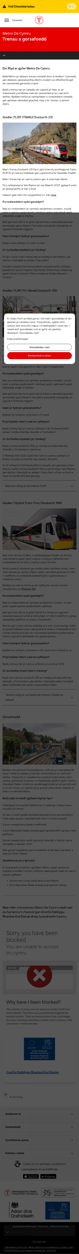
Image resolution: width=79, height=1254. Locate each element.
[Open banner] (71, 6)
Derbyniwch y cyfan (39, 355)
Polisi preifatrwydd (17, 338)
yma (53, 194)
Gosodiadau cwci (39, 347)
